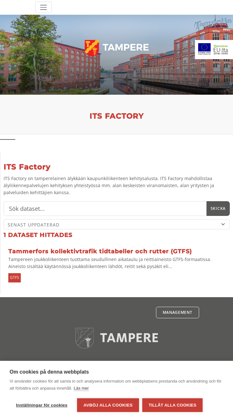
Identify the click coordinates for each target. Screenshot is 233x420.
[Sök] (105, 208)
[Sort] (117, 224)
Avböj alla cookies (108, 405)
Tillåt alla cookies (172, 405)
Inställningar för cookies (41, 405)
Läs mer (81, 388)
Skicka (218, 208)
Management (177, 312)
